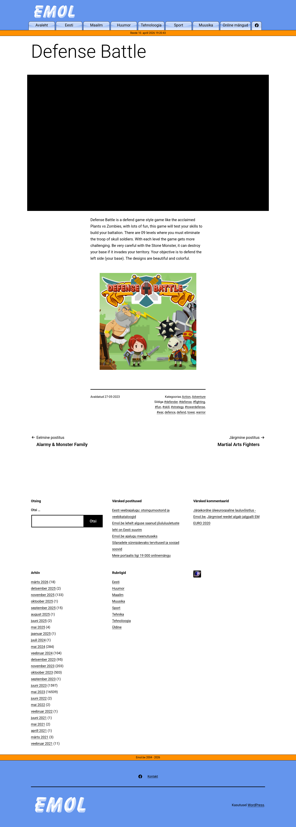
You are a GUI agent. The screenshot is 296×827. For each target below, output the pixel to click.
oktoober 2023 (42, 672)
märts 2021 (39, 737)
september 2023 (43, 679)
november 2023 (43, 666)
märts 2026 (39, 582)
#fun (158, 407)
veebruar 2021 (42, 743)
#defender (171, 402)
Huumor (118, 588)
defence (170, 412)
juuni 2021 (39, 718)
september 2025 (43, 608)
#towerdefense (195, 407)
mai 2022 (38, 705)
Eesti (115, 582)
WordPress (256, 805)
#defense (185, 402)
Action (186, 397)
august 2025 (40, 614)
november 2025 (43, 595)
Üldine (117, 627)
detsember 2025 (43, 588)
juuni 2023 (39, 685)
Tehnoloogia (121, 621)
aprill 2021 (39, 731)
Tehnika (118, 614)
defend (181, 412)
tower (191, 412)
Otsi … (35, 510)
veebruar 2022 (42, 711)
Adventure (199, 397)
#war (160, 412)
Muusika (118, 601)
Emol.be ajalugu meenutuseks (134, 536)
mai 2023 (38, 692)
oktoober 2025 (42, 601)
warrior (201, 412)
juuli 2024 (38, 640)
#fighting (199, 402)
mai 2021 (38, 724)
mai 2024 (38, 647)
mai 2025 (38, 627)
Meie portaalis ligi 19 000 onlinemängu (141, 555)
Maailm (117, 595)
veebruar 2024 (42, 653)
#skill (166, 407)
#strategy (177, 407)
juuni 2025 (39, 621)
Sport (116, 608)
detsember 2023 (43, 659)
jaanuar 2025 (41, 634)
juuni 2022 (39, 698)
